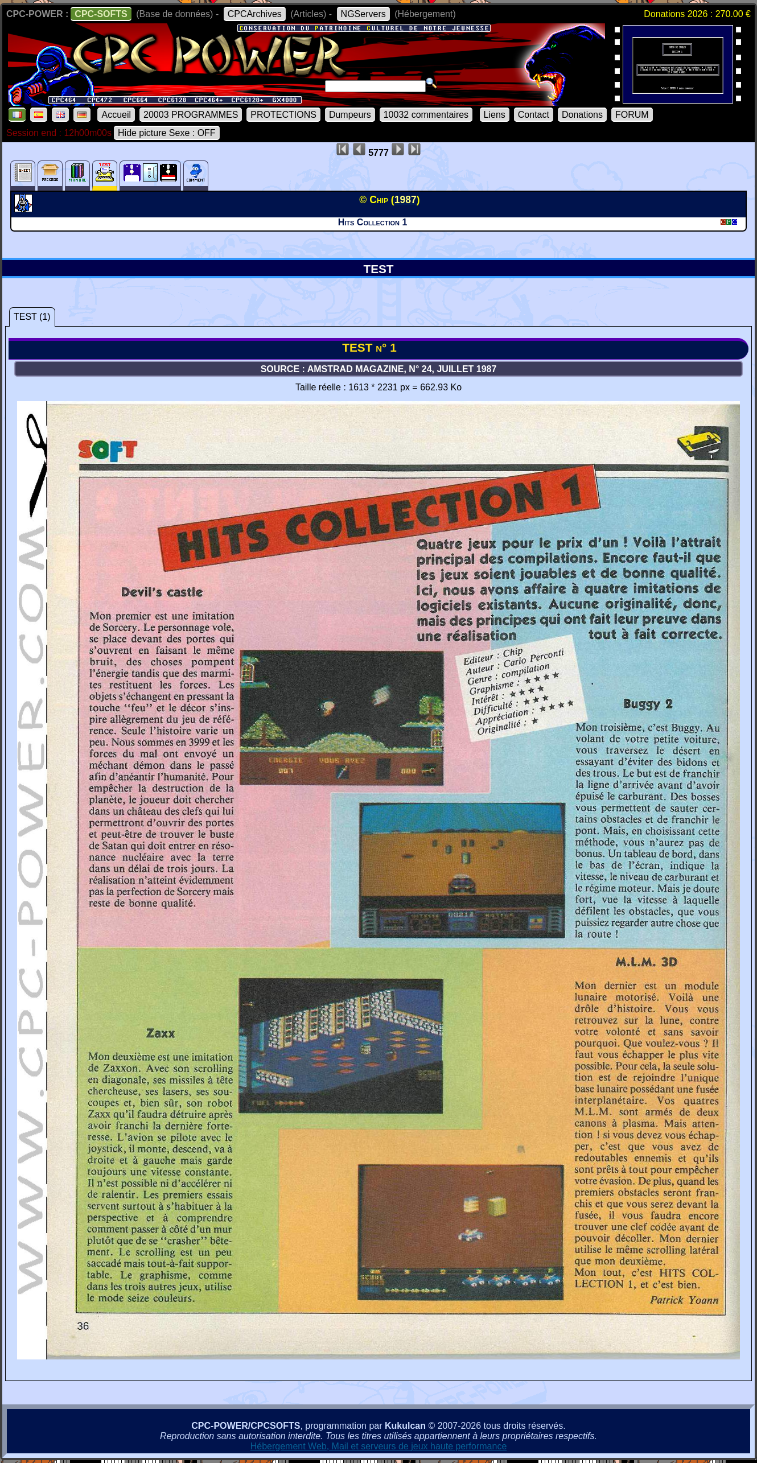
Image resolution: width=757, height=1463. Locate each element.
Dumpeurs (350, 114)
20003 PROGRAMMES (190, 114)
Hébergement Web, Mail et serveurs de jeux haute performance (378, 1446)
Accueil (116, 114)
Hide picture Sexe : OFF (167, 133)
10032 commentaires (426, 114)
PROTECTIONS (283, 114)
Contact (533, 114)
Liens (494, 114)
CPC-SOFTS (101, 14)
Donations (582, 114)
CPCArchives (255, 14)
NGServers (363, 14)
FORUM (632, 114)
